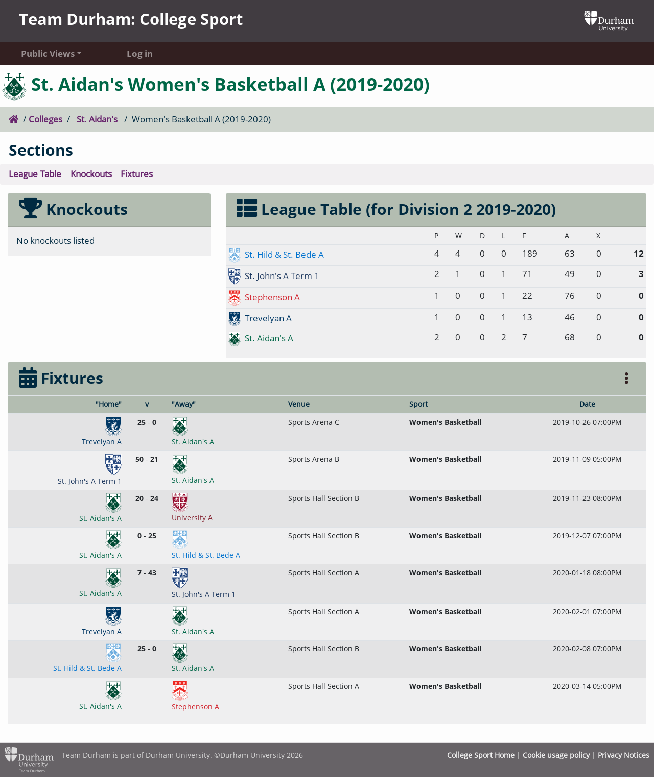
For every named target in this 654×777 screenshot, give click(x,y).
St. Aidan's (97, 119)
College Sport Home (481, 755)
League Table (35, 174)
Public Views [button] (48, 53)
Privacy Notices (623, 755)
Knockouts (91, 174)
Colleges (45, 119)
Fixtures (137, 174)
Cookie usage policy (556, 755)
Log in (140, 53)
